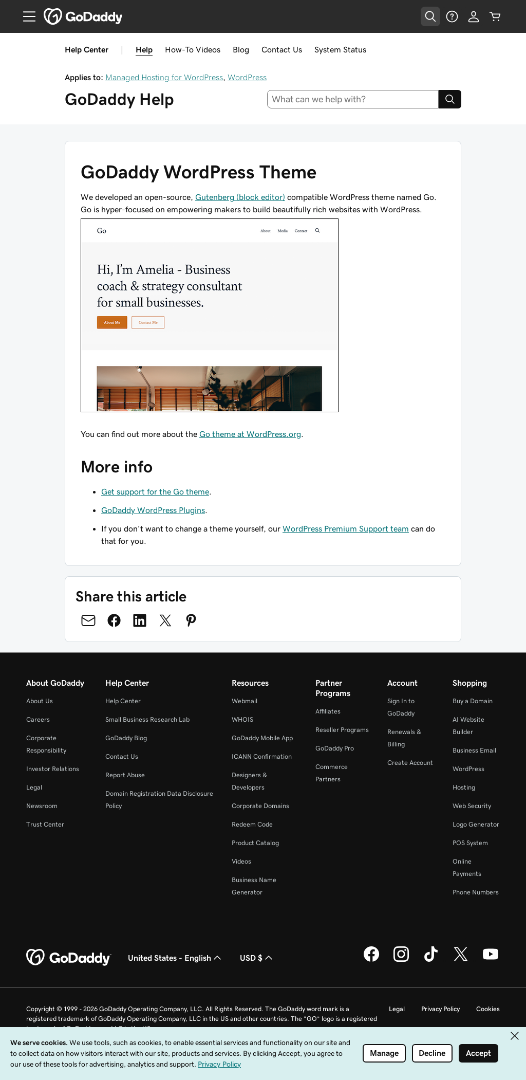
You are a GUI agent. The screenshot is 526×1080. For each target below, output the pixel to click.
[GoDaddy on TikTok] (431, 960)
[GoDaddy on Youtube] (490, 960)
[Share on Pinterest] (191, 620)
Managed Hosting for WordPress (164, 77)
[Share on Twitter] (165, 620)
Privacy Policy (440, 1008)
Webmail (244, 701)
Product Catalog (255, 842)
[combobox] (353, 99)
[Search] (450, 99)
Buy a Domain (473, 701)
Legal (34, 787)
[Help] (452, 16)
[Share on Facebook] (114, 620)
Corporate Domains (260, 805)
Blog (241, 49)
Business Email (474, 750)
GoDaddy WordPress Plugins (153, 510)
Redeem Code (252, 824)
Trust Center (45, 824)
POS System (470, 842)
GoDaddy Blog (126, 738)
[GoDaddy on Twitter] (461, 960)
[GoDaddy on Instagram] (401, 960)
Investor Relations (52, 768)
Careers (38, 719)
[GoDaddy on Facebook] (371, 960)
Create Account (410, 762)
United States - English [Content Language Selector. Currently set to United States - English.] (175, 957)
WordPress (247, 77)
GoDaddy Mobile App (262, 738)
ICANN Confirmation (262, 756)
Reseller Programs (342, 729)
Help (144, 49)
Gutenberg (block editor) (240, 197)
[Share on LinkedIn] (140, 620)
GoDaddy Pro (334, 748)
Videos (241, 861)
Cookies (488, 1008)
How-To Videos (192, 49)
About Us (39, 701)
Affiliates (328, 711)
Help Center (123, 701)
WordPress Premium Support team (346, 528)
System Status (340, 49)
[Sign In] (473, 16)
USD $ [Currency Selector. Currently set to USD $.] (257, 957)
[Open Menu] (25, 16)
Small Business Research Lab (147, 719)
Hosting (464, 787)
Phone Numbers (476, 892)
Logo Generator (476, 824)
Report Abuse (125, 775)
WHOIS (242, 719)
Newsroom (42, 805)
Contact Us (281, 49)
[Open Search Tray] (430, 16)
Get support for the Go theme (155, 491)
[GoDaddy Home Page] (68, 957)
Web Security (472, 805)
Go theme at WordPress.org (250, 434)
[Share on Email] (88, 620)
